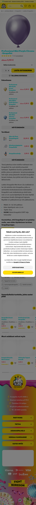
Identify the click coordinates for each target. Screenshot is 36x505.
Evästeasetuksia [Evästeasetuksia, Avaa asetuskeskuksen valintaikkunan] (18, 267)
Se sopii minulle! (18, 272)
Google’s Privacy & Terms (22, 262)
